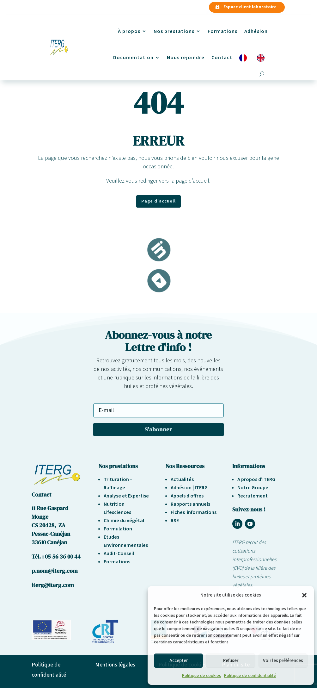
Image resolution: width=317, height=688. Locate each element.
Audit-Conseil (119, 553)
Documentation (133, 57)
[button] (304, 595)
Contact (221, 57)
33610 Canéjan (49, 542)
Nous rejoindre (185, 57)
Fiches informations (193, 512)
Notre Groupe (252, 487)
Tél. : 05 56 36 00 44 (56, 556)
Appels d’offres (187, 495)
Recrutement (252, 495)
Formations (222, 31)
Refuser (230, 660)
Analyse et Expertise (126, 495)
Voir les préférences (283, 660)
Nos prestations (174, 31)
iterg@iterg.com (53, 585)
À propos (129, 31)
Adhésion (256, 31)
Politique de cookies (201, 675)
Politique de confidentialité (250, 675)
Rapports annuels (190, 504)
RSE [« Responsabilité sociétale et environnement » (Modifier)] (175, 520)
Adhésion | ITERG (189, 487)
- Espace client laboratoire (249, 7)
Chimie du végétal (124, 520)
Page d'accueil (158, 201)
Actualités (182, 479)
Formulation (118, 528)
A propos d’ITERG (256, 479)
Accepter (178, 660)
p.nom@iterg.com (55, 571)
